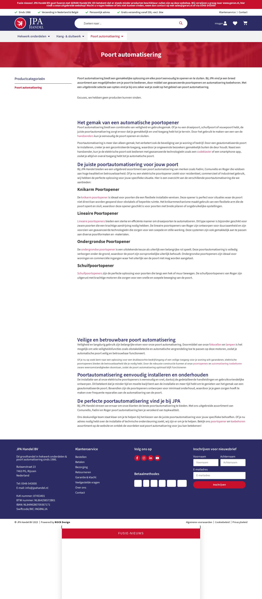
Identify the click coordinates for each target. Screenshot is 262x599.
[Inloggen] (225, 7)
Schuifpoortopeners (89, 180)
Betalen (80, 369)
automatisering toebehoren (227, 270)
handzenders (85, 43)
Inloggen (219, 7)
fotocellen (215, 251)
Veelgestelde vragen (87, 389)
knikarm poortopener (94, 104)
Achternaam (227, 363)
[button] (131, 433)
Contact (80, 399)
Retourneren (83, 379)
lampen (230, 251)
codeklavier (204, 58)
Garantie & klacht (85, 384)
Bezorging (81, 374)
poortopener (219, 328)
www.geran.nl (106, 574)
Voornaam (199, 363)
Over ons (80, 394)
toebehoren (238, 328)
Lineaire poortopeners (91, 128)
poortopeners (200, 270)
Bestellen (81, 364)
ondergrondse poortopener (98, 156)
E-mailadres (200, 376)
